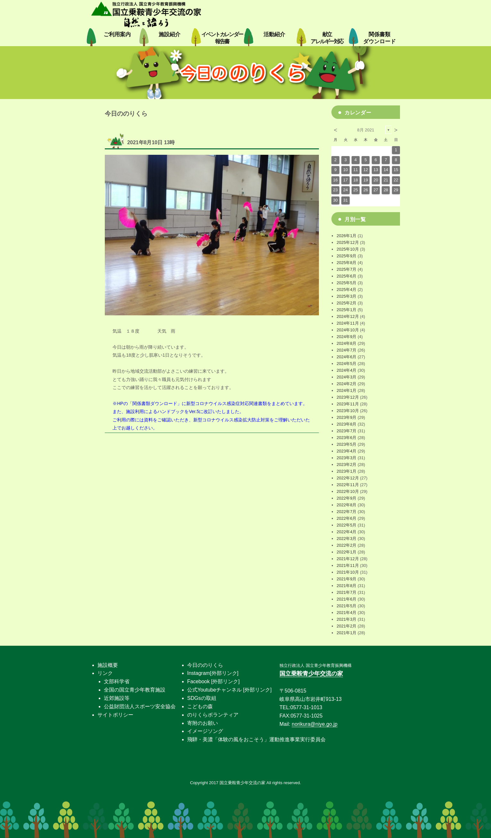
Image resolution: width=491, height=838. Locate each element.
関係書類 (379, 38)
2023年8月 (346, 424)
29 (396, 189)
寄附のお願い (202, 723)
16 (335, 180)
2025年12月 (348, 242)
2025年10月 (348, 249)
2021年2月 (346, 626)
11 (355, 169)
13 (375, 169)
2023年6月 (346, 437)
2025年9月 (346, 255)
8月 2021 (365, 130)
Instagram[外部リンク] (212, 673)
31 (345, 200)
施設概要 (107, 665)
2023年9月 (346, 417)
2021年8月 (346, 585)
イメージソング (205, 731)
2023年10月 (348, 410)
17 (345, 180)
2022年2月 (346, 545)
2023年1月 (346, 471)
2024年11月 (348, 323)
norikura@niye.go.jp (314, 724)
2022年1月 (346, 552)
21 (386, 180)
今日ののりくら (205, 665)
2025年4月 (346, 289)
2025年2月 (346, 303)
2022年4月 (346, 531)
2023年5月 (346, 444)
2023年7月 (346, 430)
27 (375, 189)
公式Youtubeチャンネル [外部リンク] (229, 690)
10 (345, 169)
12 (365, 169)
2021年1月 (346, 632)
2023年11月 (348, 404)
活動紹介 (274, 34)
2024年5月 (346, 363)
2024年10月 (348, 330)
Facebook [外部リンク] (213, 681)
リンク (105, 673)
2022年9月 (346, 498)
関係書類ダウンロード (154, 403)
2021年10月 (348, 572)
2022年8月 (346, 504)
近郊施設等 (116, 698)
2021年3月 (346, 619)
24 (345, 189)
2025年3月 (346, 296)
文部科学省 (116, 681)
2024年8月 (346, 343)
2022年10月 (348, 491)
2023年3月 (346, 457)
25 (355, 189)
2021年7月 (346, 592)
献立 (327, 38)
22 (396, 180)
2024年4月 (346, 370)
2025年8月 (346, 262)
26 (365, 189)
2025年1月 (346, 309)
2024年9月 (346, 336)
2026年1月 (346, 235)
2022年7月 (346, 511)
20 (375, 180)
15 (396, 169)
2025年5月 (346, 282)
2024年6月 (346, 356)
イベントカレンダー (222, 38)
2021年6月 (346, 599)
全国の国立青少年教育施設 (134, 690)
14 (386, 169)
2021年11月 (348, 565)
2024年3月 (346, 377)
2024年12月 (348, 316)
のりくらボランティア (212, 715)
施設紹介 (169, 34)
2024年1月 (346, 390)
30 (335, 200)
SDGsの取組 (201, 698)
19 (365, 180)
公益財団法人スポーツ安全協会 (140, 706)
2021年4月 (346, 612)
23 (335, 189)
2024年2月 (346, 383)
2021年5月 (346, 605)
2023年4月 (346, 451)
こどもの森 (200, 706)
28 (386, 189)
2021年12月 (348, 558)
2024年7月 (346, 350)
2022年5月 (346, 525)
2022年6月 (346, 518)
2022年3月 (346, 538)
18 (355, 180)
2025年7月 (346, 269)
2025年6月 (346, 276)
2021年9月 (346, 579)
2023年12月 (348, 397)
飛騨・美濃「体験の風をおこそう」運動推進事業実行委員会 (256, 739)
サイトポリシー (115, 715)
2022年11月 (348, 484)
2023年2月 (346, 464)
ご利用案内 (117, 34)
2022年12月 (348, 478)
